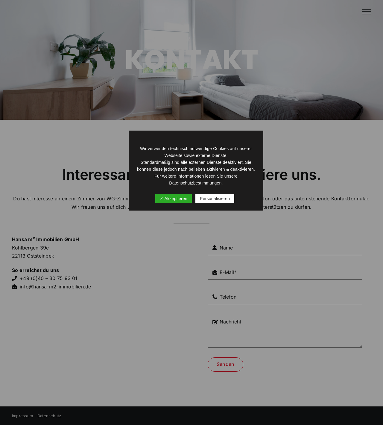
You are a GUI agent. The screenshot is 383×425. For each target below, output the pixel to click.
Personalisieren (215, 198)
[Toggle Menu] (366, 11)
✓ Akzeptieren (173, 198)
